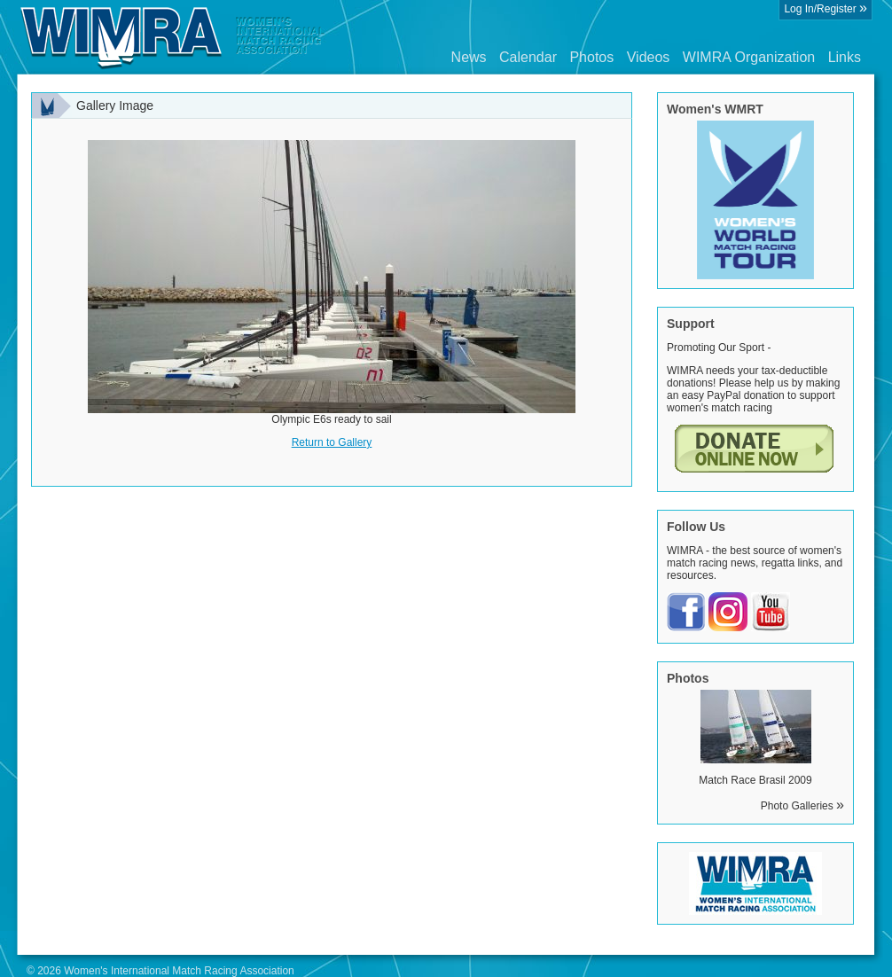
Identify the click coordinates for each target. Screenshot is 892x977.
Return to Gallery (332, 442)
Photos (591, 57)
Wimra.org (173, 37)
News (469, 57)
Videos (648, 57)
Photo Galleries (802, 806)
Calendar (528, 57)
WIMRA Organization (749, 57)
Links (844, 57)
